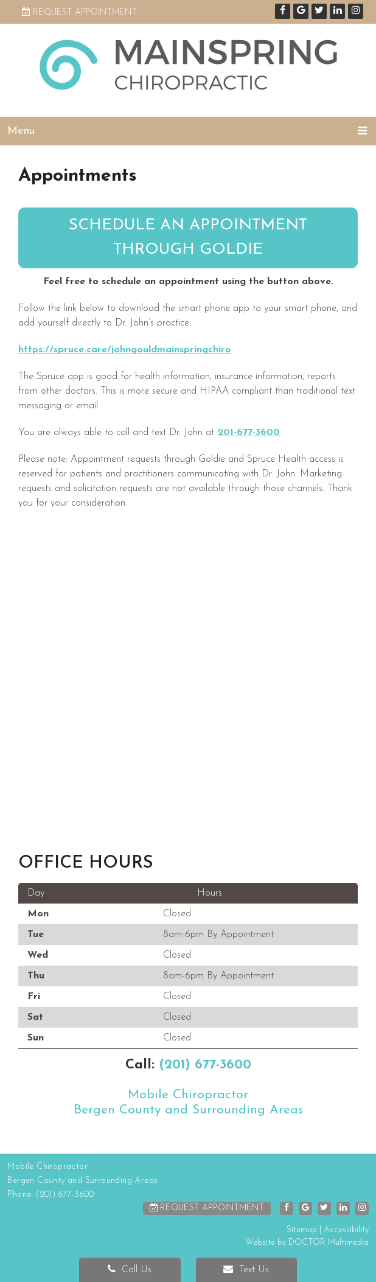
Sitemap (302, 1230)
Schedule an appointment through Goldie (188, 237)
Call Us (129, 1269)
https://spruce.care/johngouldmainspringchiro (124, 350)
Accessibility (346, 1230)
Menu (21, 131)
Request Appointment (79, 12)
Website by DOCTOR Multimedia (307, 1242)
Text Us (246, 1269)
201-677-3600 (248, 432)
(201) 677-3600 (205, 1065)
